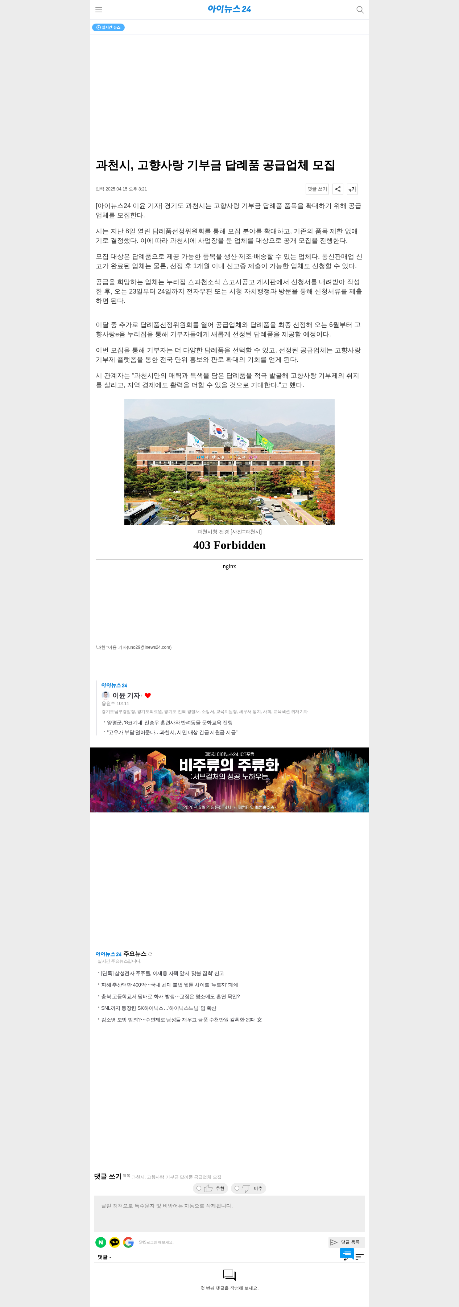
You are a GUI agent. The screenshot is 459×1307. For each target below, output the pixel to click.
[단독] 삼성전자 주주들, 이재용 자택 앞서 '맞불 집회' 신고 (162, 973)
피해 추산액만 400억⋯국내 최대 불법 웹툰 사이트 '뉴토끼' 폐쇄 (169, 985)
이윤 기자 (126, 695)
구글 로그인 (128, 1242)
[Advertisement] (229, 881)
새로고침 (150, 954)
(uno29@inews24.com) (149, 647)
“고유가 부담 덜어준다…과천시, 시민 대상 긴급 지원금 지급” (172, 732)
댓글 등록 (350, 1242)
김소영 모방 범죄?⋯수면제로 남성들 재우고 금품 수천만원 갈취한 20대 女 (181, 1020)
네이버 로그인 (100, 1242)
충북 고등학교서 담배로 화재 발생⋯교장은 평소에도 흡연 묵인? (170, 996)
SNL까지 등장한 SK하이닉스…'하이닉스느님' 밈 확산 (158, 1008)
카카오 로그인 (114, 1242)
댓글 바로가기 (347, 1254)
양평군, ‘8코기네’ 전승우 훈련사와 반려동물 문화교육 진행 (169, 722)
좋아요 (148, 696)
